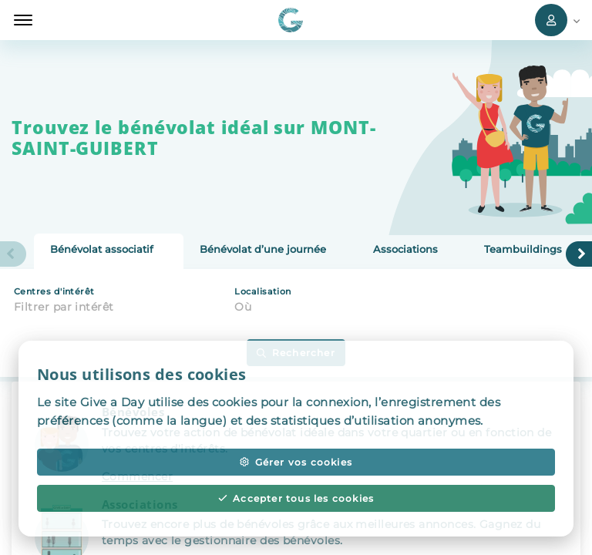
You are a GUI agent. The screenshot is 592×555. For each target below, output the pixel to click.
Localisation (262, 291)
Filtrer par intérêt (64, 307)
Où (242, 307)
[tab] (108, 251)
